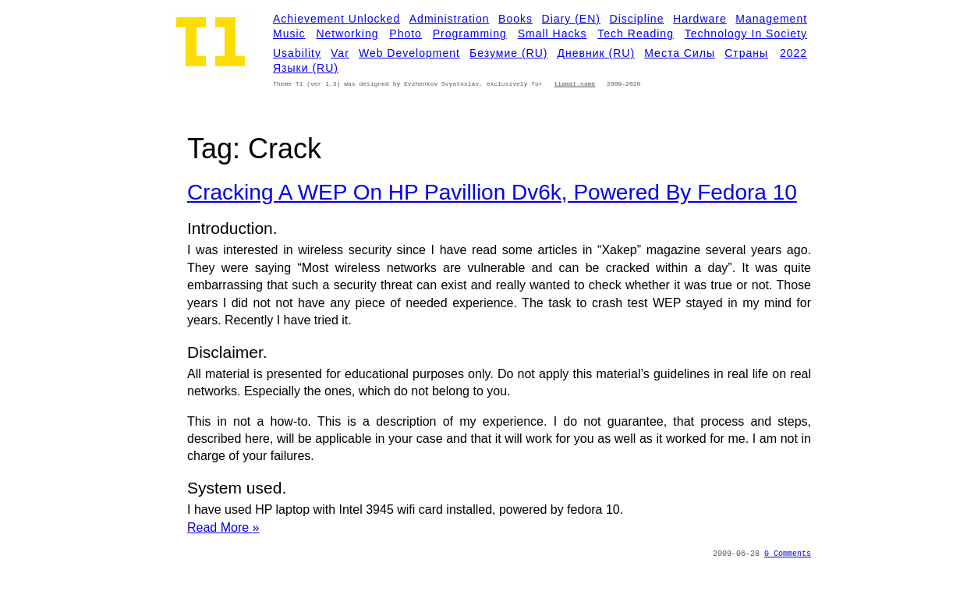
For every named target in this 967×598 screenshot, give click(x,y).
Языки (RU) (305, 68)
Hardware (700, 18)
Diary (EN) (571, 18)
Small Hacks (552, 33)
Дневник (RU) (597, 53)
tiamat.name (574, 83)
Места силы (679, 53)
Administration (449, 18)
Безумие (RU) (508, 53)
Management (771, 18)
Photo (405, 33)
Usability (297, 53)
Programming (470, 33)
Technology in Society (746, 33)
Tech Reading (635, 33)
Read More (223, 527)
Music (289, 33)
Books (515, 18)
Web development (409, 53)
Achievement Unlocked (336, 18)
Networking (347, 33)
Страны (746, 53)
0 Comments (787, 554)
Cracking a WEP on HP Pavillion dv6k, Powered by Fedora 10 (492, 192)
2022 (793, 53)
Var (340, 53)
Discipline (637, 18)
